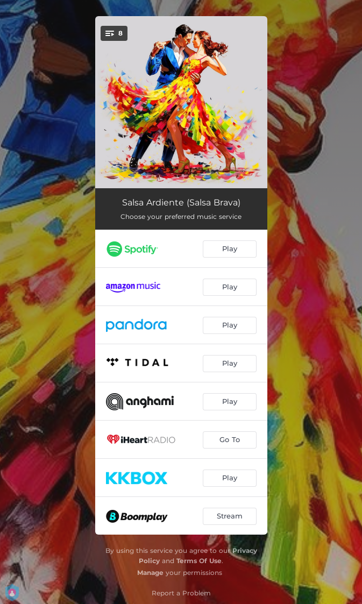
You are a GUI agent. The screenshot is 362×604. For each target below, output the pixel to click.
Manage (150, 573)
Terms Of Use (199, 561)
